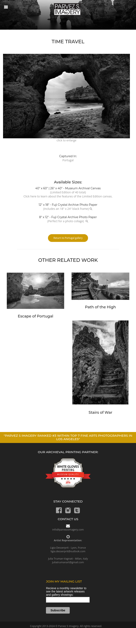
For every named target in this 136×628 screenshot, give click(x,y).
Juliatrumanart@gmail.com (68, 562)
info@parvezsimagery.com (68, 529)
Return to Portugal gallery (68, 238)
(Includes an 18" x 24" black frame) (68, 209)
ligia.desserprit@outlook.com (68, 551)
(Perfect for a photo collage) (68, 221)
